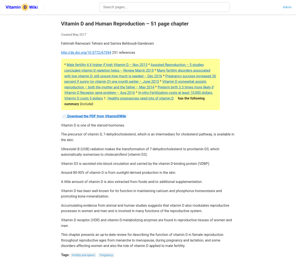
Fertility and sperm (83, 255)
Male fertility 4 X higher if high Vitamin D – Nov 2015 (107, 65)
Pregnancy (106, 255)
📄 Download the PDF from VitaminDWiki (94, 116)
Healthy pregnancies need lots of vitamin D (140, 98)
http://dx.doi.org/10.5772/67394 (86, 53)
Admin (287, 7)
